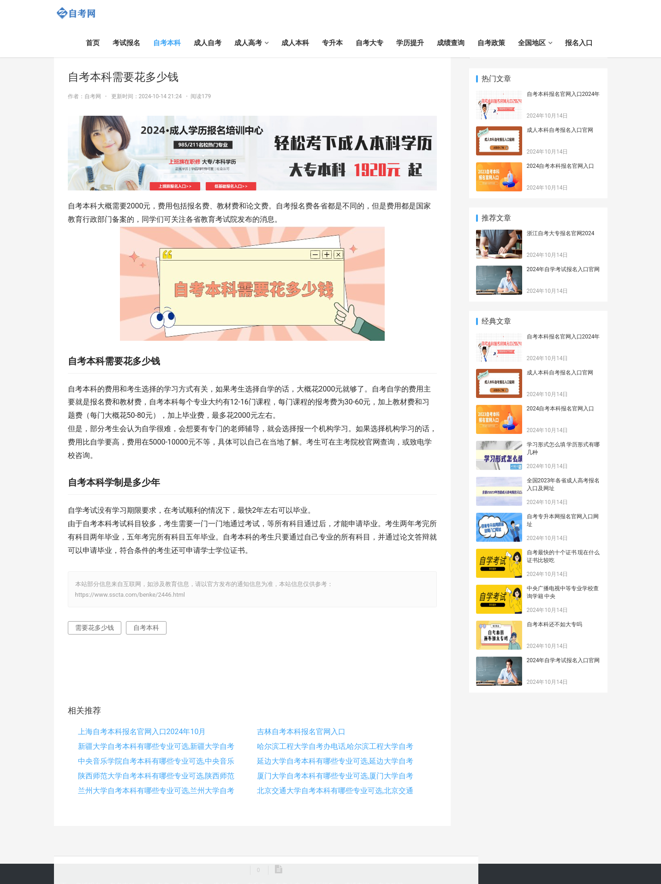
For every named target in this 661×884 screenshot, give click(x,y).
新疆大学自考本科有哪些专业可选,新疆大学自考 (156, 746)
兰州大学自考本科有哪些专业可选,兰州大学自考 (156, 790)
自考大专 (369, 43)
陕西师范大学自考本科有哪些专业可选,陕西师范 (156, 775)
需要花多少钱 (94, 627)
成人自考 (207, 43)
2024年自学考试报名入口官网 (563, 269)
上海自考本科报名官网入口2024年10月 (142, 731)
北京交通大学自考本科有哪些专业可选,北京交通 (335, 790)
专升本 (332, 43)
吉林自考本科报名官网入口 (301, 731)
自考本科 (167, 43)
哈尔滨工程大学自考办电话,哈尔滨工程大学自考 (335, 746)
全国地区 (532, 43)
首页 (93, 43)
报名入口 (579, 43)
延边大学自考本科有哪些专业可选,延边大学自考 (335, 761)
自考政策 (491, 43)
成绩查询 (450, 43)
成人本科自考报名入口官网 (560, 130)
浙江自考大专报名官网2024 (561, 233)
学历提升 (410, 43)
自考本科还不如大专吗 (554, 624)
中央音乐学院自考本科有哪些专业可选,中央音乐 (156, 761)
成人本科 (295, 43)
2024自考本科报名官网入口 (561, 166)
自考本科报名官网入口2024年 (563, 94)
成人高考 (248, 43)
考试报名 (126, 43)
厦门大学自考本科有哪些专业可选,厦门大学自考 (335, 775)
